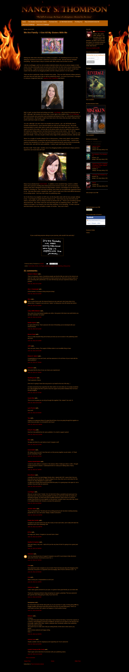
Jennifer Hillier (32, 508)
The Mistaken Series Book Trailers (37, 21)
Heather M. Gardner (33, 542)
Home (24, 21)
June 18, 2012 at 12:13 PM (35, 434)
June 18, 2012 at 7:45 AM (34, 372)
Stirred (94, 182)
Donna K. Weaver (33, 274)
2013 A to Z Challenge (43, 24)
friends (36, 266)
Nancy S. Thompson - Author (93, 223)
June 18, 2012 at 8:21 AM (34, 402)
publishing (47, 266)
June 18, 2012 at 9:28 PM (34, 486)
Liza (29, 577)
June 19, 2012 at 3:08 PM (34, 548)
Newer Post (27, 661)
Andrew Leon (31, 587)
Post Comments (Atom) (37, 664)
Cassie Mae (31, 398)
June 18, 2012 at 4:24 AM (34, 293)
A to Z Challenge (74, 114)
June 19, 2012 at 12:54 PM (35, 515)
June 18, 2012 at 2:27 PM (34, 444)
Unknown (30, 367)
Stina (29, 299)
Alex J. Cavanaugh (33, 289)
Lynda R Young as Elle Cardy (36, 649)
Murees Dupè (31, 334)
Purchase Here (53, 21)
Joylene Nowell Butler (34, 461)
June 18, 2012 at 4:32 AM (34, 317)
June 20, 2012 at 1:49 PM (34, 582)
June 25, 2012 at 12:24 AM (35, 654)
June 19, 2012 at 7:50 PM (34, 560)
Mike (29, 439)
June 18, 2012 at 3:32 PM (34, 456)
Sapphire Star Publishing (50, 78)
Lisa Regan (57, 112)
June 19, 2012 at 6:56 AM (34, 503)
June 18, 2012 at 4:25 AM (34, 305)
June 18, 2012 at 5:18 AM (34, 340)
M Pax (29, 532)
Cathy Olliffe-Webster (34, 311)
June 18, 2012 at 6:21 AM (34, 350)
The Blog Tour (78, 21)
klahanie (30, 616)
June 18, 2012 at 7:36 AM (34, 362)
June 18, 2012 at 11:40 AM (35, 424)
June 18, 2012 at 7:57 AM (34, 392)
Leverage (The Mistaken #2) (99, 174)
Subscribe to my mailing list (96, 55)
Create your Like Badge (100, 226)
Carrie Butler (43, 184)
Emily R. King (32, 430)
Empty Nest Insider (33, 520)
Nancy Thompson (100, 31)
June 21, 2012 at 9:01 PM (34, 610)
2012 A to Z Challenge (28, 24)
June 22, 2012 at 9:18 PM (34, 644)
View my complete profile (93, 48)
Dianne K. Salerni (33, 356)
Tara (29, 418)
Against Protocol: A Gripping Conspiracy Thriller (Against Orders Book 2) (99, 165)
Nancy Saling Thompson (93, 220)
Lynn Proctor (31, 408)
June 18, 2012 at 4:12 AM (34, 283)
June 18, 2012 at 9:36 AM (34, 412)
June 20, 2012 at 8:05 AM (34, 572)
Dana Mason (31, 475)
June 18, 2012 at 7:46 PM (34, 469)
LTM (29, 565)
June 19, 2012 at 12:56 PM (35, 526)
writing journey (66, 266)
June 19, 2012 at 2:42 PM (34, 536)
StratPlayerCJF (32, 377)
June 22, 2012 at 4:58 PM (34, 634)
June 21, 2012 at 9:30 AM (34, 597)
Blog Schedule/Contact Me (92, 21)
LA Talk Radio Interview (66, 21)
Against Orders (96, 146)
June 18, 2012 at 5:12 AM (34, 329)
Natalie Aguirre (32, 322)
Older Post (77, 661)
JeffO (29, 346)
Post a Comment (30, 657)
